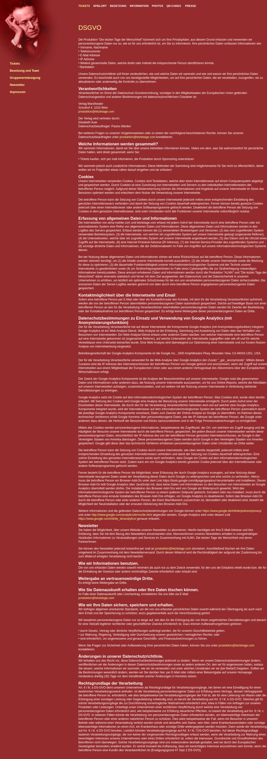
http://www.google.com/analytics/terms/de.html (122, 515)
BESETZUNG (118, 5)
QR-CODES (174, 5)
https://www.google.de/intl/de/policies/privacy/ (232, 511)
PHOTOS (157, 5)
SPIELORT (100, 5)
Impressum (17, 92)
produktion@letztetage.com (96, 111)
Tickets (15, 63)
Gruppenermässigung (25, 78)
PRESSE (190, 5)
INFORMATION (139, 5)
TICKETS (84, 5)
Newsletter (17, 85)
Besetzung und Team (24, 70)
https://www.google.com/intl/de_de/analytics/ (107, 518)
